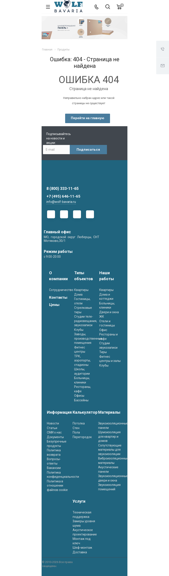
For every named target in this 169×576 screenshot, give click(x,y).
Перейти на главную (87, 118)
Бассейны (81, 400)
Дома (78, 294)
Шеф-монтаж (82, 547)
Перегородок (82, 437)
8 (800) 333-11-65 (62, 188)
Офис (103, 330)
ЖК (101, 316)
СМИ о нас (54, 432)
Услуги (79, 501)
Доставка (80, 552)
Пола (76, 432)
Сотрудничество (61, 290)
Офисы (79, 395)
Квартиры (81, 290)
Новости (53, 423)
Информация (59, 412)
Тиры (103, 352)
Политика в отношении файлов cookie (57, 486)
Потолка (79, 423)
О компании (58, 275)
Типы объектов (83, 275)
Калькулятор (85, 412)
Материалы (109, 412)
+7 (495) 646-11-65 (63, 196)
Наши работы (106, 275)
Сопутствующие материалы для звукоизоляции (109, 450)
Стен (76, 428)
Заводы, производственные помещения (88, 338)
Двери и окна (109, 312)
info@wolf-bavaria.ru (61, 202)
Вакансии (54, 468)
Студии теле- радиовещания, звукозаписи (85, 321)
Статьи (52, 428)
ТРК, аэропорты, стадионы (82, 360)
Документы (55, 437)
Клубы (78, 330)
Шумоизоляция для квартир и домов (109, 436)
